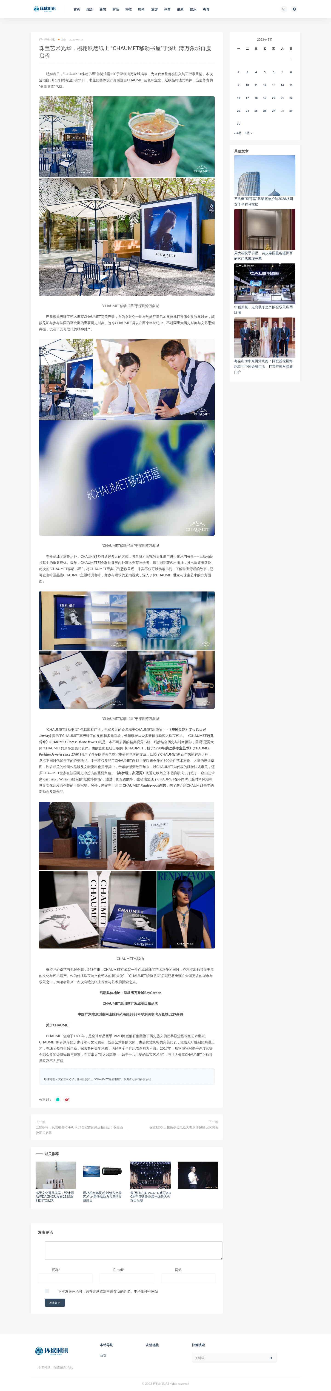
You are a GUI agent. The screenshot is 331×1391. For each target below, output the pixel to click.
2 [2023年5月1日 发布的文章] (239, 72)
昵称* (56, 1270)
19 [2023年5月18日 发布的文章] (264, 98)
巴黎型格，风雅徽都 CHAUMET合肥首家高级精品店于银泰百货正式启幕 (79, 1130)
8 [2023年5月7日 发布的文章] (291, 72)
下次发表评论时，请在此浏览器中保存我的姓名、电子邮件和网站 (108, 1291)
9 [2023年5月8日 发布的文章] (239, 85)
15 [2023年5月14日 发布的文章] (291, 85)
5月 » (249, 133)
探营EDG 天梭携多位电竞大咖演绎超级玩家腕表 (183, 1127)
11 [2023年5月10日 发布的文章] (256, 85)
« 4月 (238, 133)
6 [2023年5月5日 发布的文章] (273, 72)
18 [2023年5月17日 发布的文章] (256, 98)
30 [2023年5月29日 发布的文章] (238, 123)
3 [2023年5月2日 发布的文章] (247, 72)
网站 (178, 1270)
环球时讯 (47, 39)
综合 (62, 39)
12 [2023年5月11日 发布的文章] (264, 85)
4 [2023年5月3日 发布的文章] (256, 72)
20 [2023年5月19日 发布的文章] (273, 98)
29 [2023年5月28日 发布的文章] (291, 110)
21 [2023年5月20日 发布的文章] (282, 98)
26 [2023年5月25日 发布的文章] (264, 110)
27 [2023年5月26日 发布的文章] (273, 110)
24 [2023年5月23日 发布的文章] (247, 110)
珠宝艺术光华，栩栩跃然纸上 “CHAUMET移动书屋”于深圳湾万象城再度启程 (104, 1079)
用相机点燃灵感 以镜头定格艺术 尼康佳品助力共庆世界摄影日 (102, 1196)
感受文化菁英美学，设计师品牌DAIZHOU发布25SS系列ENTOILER (55, 1196)
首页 (103, 1355)
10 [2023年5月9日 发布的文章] (247, 85)
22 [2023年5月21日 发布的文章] (291, 98)
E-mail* (118, 1270)
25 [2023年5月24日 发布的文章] (256, 110)
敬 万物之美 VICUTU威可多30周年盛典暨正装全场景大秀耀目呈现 (150, 1196)
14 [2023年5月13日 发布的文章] (282, 85)
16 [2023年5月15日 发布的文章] (238, 98)
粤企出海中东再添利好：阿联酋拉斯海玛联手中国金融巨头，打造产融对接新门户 (263, 366)
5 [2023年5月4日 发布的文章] (265, 72)
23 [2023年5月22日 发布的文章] (238, 110)
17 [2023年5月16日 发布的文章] (247, 98)
